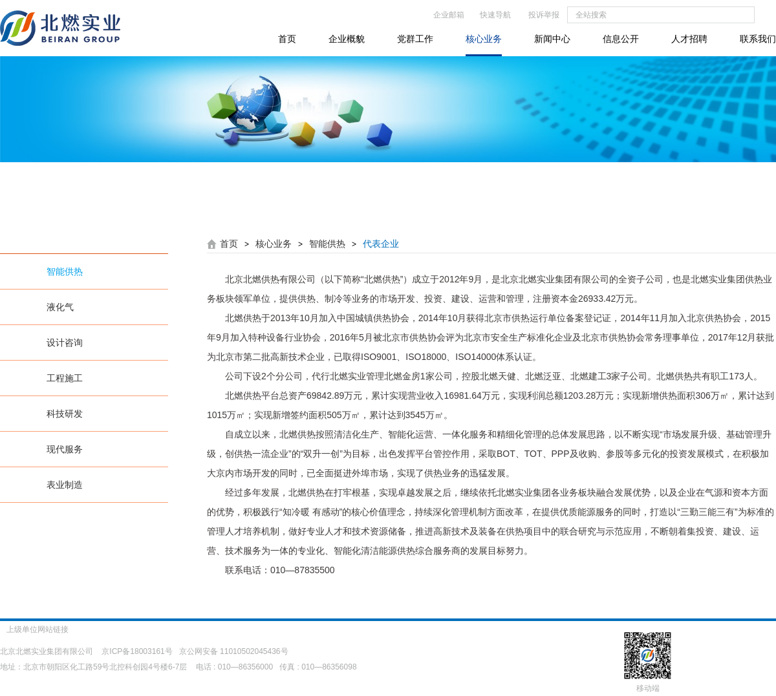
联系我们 (758, 39)
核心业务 (484, 39)
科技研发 (65, 413)
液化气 (60, 307)
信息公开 (621, 39)
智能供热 (65, 271)
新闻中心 (552, 39)
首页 (287, 39)
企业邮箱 (448, 14)
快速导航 (495, 14)
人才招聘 (689, 39)
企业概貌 (347, 39)
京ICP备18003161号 (137, 651)
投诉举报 (543, 14)
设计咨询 (65, 342)
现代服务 (65, 449)
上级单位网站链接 (45, 629)
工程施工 (65, 378)
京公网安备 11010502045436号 (233, 651)
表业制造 (65, 485)
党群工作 (415, 39)
